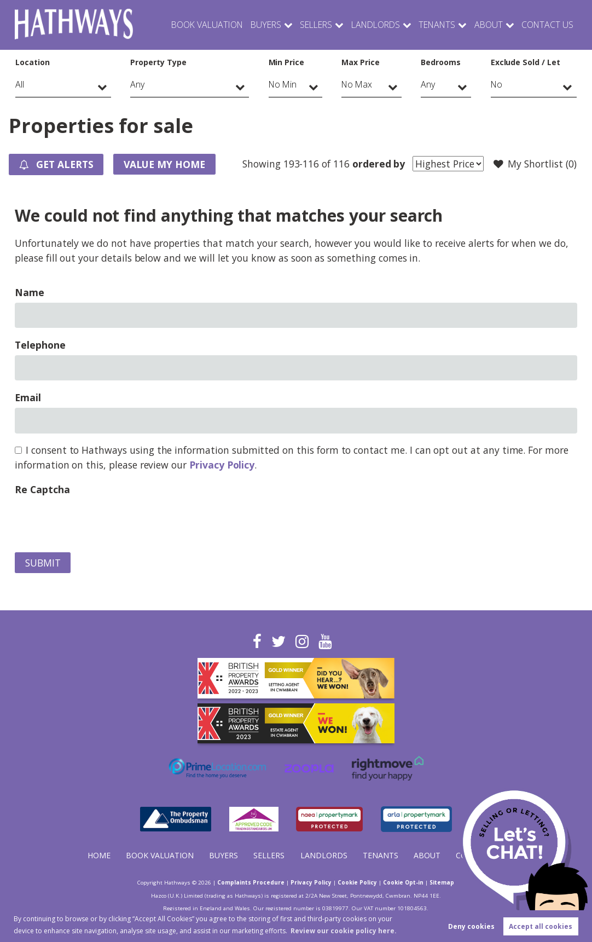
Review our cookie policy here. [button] (344, 930)
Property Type (158, 62)
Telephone (40, 344)
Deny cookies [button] (471, 926)
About (485, 25)
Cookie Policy (357, 882)
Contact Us (546, 25)
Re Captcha (42, 489)
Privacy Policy (221, 464)
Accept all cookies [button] (540, 926)
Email (28, 397)
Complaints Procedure (251, 882)
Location (32, 62)
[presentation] (98, 521)
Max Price (360, 62)
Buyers (253, 25)
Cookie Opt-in (403, 882)
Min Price (287, 62)
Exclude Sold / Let (525, 62)
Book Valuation (191, 25)
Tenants (431, 25)
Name (29, 292)
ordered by (378, 163)
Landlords (366, 25)
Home (99, 855)
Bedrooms (441, 62)
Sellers (305, 25)
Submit (43, 562)
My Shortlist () (535, 164)
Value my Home (164, 164)
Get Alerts (56, 165)
